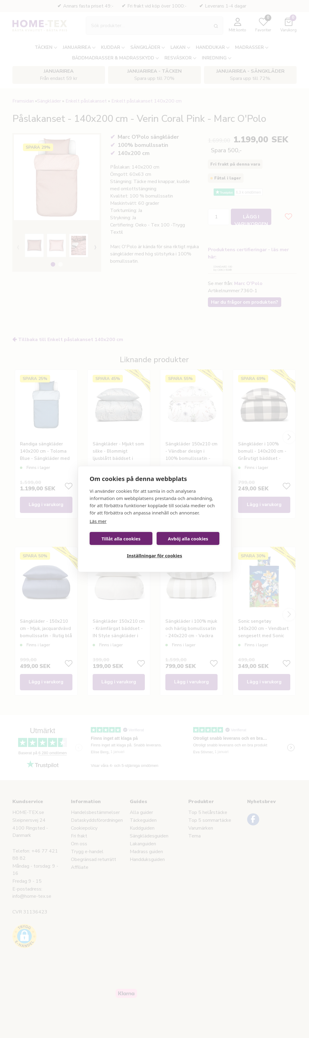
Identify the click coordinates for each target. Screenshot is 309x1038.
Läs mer (98, 521)
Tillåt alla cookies (120, 539)
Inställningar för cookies (154, 556)
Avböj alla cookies (188, 539)
